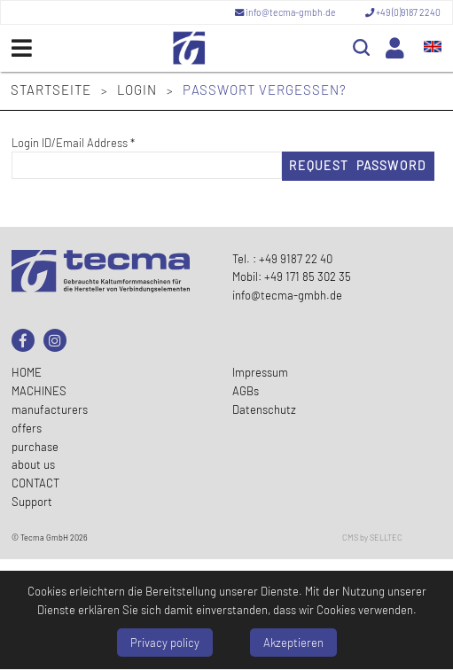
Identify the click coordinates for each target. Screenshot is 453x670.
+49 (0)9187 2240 (403, 12)
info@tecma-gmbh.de (286, 12)
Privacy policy (164, 642)
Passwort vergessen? (265, 89)
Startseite (53, 89)
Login (138, 89)
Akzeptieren (293, 642)
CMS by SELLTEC (372, 537)
